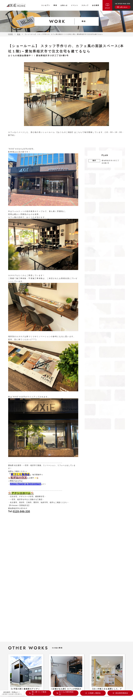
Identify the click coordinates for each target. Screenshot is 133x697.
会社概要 (95, 5)
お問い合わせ (122, 7)
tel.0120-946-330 (122, 4)
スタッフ (85, 5)
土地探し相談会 (94, 693)
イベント (74, 5)
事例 (55, 5)
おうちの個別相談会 (66, 693)
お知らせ (64, 5)
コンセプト (45, 5)
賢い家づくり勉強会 (39, 693)
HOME (10, 34)
